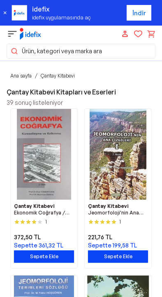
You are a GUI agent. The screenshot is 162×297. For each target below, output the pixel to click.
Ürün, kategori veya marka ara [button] (56, 51)
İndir (139, 13)
